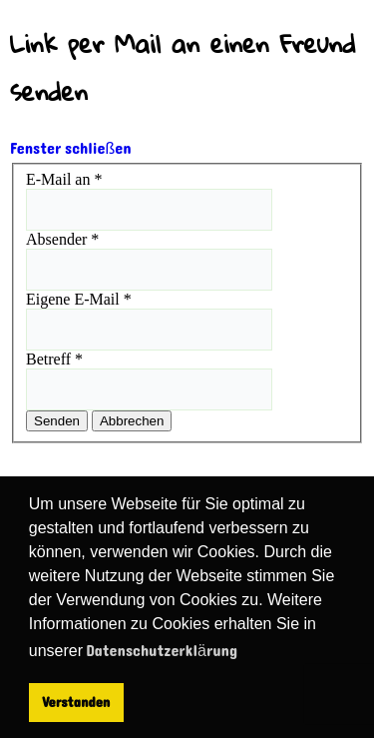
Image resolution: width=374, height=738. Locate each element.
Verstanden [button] (76, 702)
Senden (57, 420)
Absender (62, 239)
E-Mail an (64, 179)
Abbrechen (132, 420)
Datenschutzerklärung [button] (161, 650)
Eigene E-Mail (79, 299)
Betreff (54, 359)
